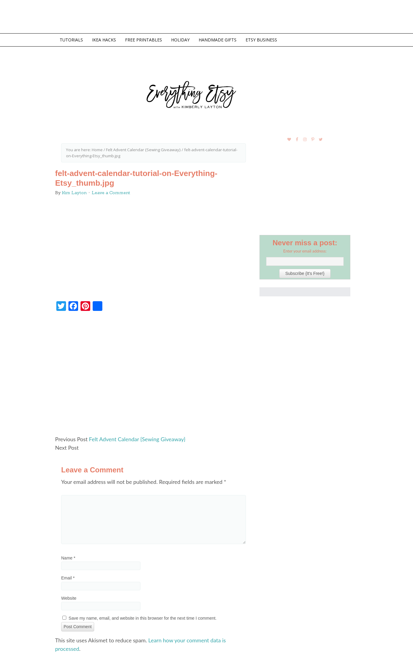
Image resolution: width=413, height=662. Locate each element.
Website (68, 598)
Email (67, 578)
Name (68, 558)
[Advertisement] (153, 376)
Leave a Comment (111, 192)
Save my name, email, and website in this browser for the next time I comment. (143, 618)
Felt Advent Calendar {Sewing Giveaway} (137, 439)
